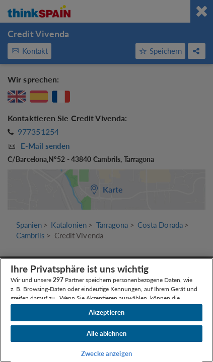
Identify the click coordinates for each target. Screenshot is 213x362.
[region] (106, 310)
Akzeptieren (106, 312)
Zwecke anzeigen (106, 353)
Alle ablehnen (106, 333)
